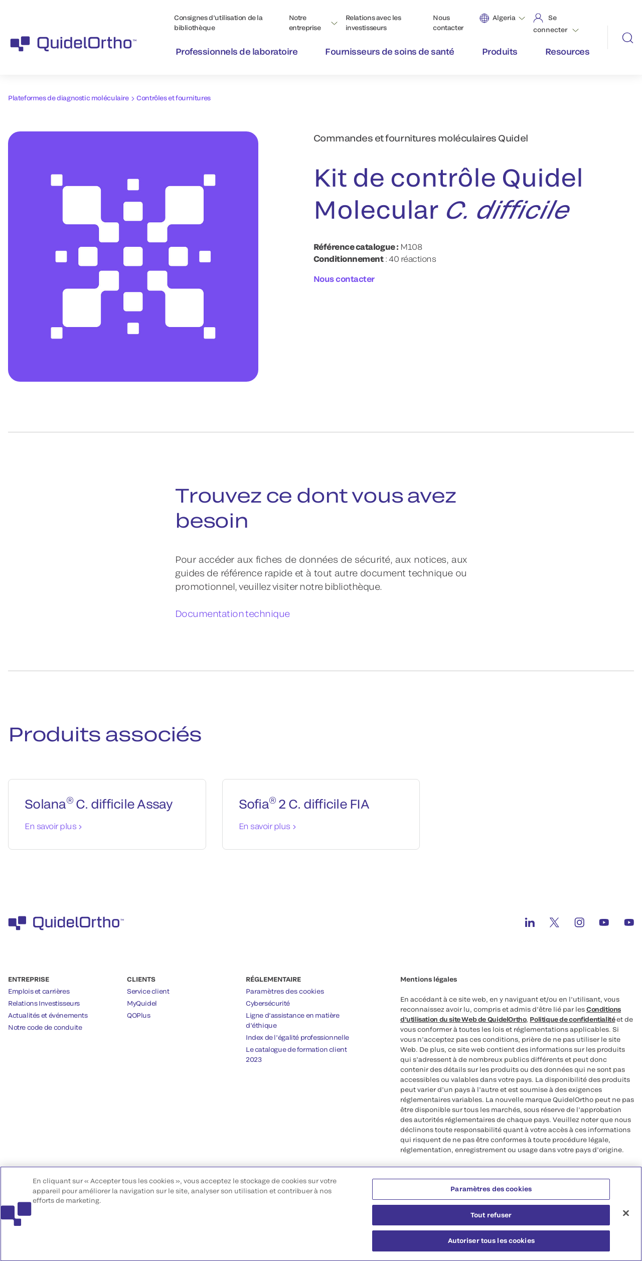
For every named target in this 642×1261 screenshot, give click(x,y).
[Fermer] (626, 1217)
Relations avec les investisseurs (373, 23)
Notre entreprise (305, 23)
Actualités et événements (48, 1015)
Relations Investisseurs (44, 1003)
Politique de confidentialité (572, 1019)
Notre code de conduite (45, 1027)
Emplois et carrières (38, 991)
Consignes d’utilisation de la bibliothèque (218, 23)
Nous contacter (448, 23)
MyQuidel (142, 1003)
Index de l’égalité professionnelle (297, 1037)
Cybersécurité (268, 1003)
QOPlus (138, 1015)
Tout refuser (491, 1219)
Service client (148, 991)
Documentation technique (232, 613)
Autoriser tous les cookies (491, 1245)
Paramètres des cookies (285, 991)
